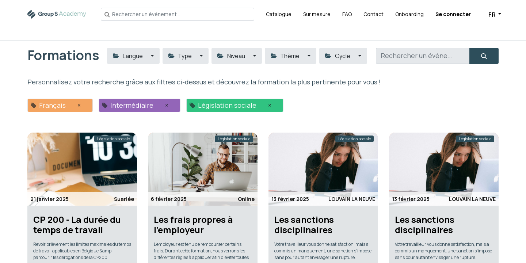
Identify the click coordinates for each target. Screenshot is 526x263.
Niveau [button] (231, 56)
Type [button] (180, 56)
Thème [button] (286, 56)
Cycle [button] (338, 56)
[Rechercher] (484, 56)
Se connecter (453, 14)
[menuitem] (278, 14)
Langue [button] (128, 56)
